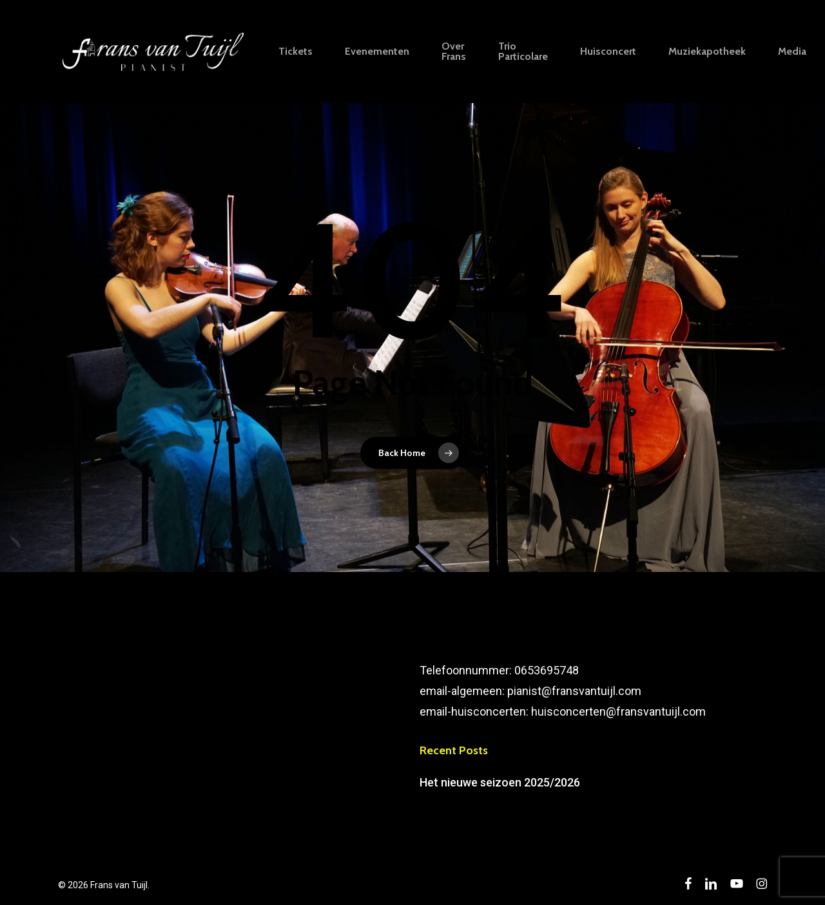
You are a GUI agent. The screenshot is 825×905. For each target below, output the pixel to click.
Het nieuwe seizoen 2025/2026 (500, 782)
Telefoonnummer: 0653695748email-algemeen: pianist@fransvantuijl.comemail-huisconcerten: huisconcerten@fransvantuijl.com (563, 690)
